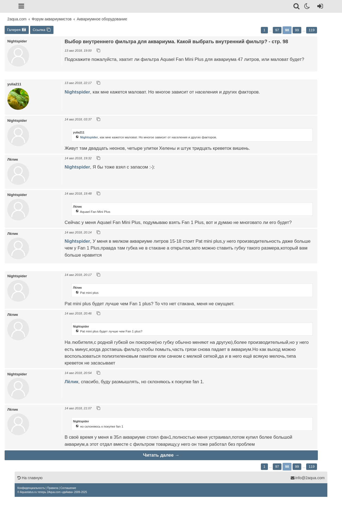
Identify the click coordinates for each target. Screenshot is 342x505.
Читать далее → (161, 455)
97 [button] (277, 30)
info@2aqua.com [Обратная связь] (307, 478)
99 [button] (297, 30)
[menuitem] (31, 488)
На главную (30, 478)
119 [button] (312, 30)
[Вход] (319, 7)
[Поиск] (297, 7)
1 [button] (264, 30)
